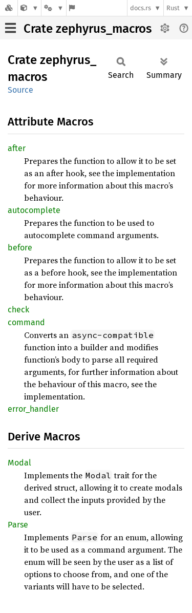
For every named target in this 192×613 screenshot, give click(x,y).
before (20, 247)
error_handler (33, 409)
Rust (173, 8)
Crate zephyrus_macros (88, 29)
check (18, 309)
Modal (19, 463)
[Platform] (53, 8)
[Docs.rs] (8, 8)
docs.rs (140, 8)
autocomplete (34, 210)
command (26, 322)
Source (20, 90)
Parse (18, 525)
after (17, 148)
